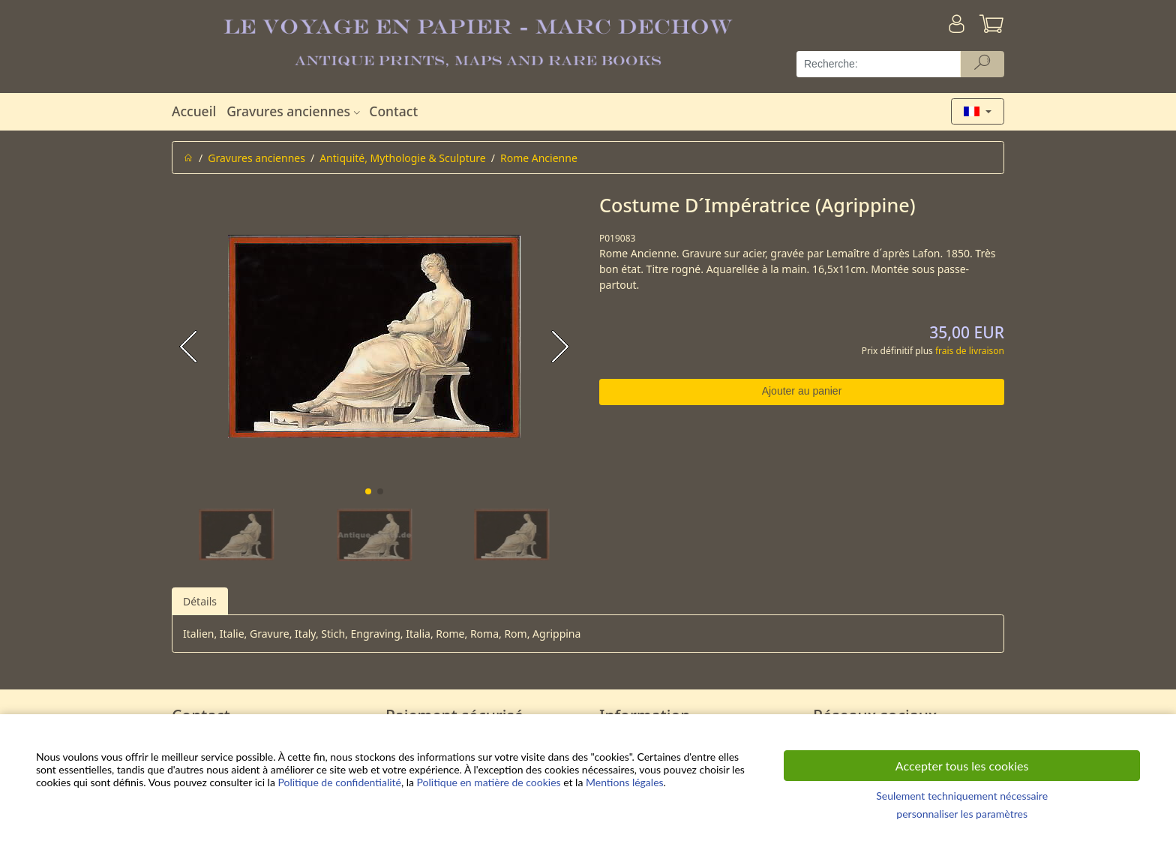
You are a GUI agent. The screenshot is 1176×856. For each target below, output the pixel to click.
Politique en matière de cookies (489, 782)
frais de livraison (969, 350)
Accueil (194, 111)
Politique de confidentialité (339, 782)
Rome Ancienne (539, 158)
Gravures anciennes (295, 111)
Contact (393, 111)
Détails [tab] (200, 601)
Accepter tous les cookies (962, 765)
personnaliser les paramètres (962, 813)
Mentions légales (625, 782)
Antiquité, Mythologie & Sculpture (403, 158)
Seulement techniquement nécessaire (962, 795)
